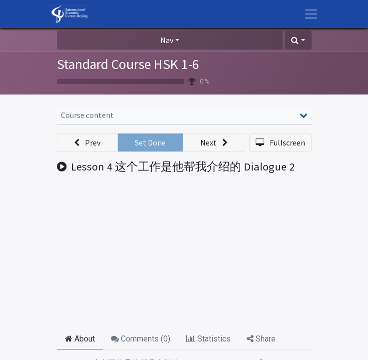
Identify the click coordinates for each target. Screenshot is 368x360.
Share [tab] (261, 339)
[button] (298, 40)
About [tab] (80, 339)
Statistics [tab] (208, 339)
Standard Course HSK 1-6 (128, 64)
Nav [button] (166, 40)
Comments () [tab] (140, 339)
